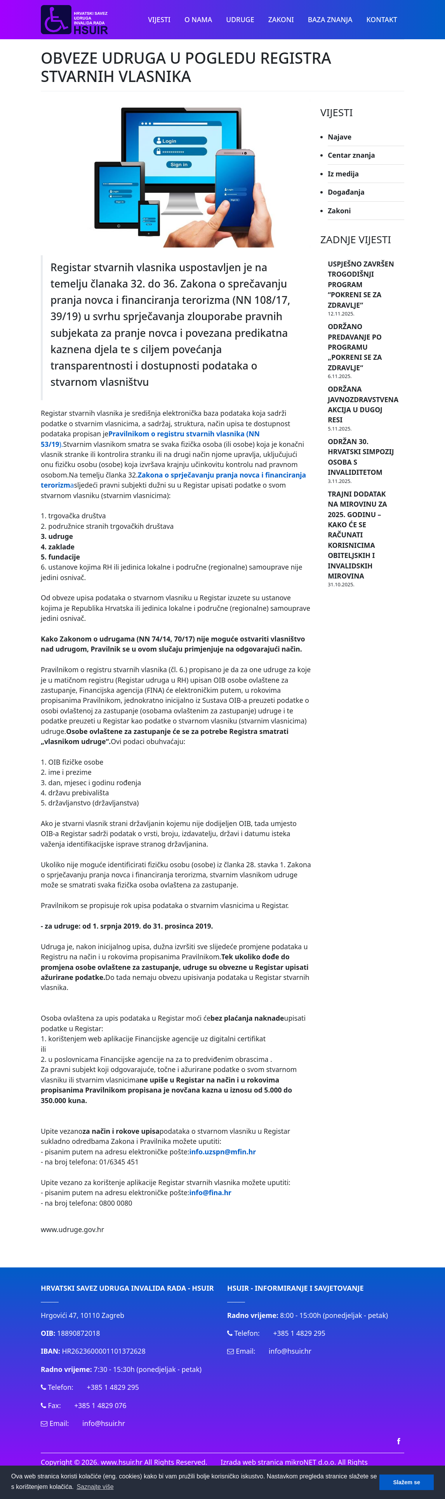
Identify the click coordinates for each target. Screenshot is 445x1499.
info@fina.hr (210, 1192)
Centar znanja (351, 155)
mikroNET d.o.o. (310, 1462)
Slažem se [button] (406, 1482)
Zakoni (339, 210)
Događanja (346, 192)
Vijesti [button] (159, 19)
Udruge (240, 19)
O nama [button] (198, 19)
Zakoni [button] (281, 19)
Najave (339, 136)
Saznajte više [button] (94, 1486)
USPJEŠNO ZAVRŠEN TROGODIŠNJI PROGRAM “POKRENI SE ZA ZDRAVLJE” (361, 284)
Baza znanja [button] (330, 19)
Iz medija (343, 173)
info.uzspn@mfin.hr (222, 1151)
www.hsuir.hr (122, 1462)
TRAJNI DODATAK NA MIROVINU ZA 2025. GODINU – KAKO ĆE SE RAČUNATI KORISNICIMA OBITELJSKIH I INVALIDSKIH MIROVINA (357, 534)
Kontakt (382, 19)
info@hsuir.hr (103, 1423)
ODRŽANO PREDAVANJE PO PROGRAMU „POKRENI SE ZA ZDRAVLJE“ (355, 347)
